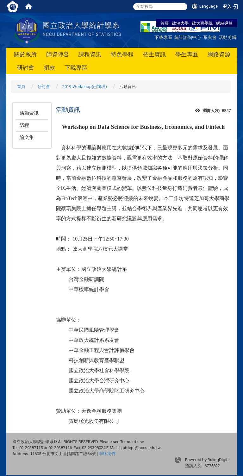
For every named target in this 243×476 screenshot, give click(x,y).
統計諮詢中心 (187, 37)
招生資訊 (154, 54)
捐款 (49, 67)
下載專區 (163, 37)
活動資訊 (29, 113)
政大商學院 (203, 23)
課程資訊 (89, 54)
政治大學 (180, 23)
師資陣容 (57, 54)
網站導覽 (224, 23)
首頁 (164, 23)
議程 (24, 125)
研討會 (25, 67)
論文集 (27, 137)
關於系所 (25, 54)
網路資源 (219, 54)
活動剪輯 (227, 37)
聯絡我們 (107, 453)
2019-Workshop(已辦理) (84, 86)
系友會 (209, 37)
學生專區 (186, 54)
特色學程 (122, 54)
